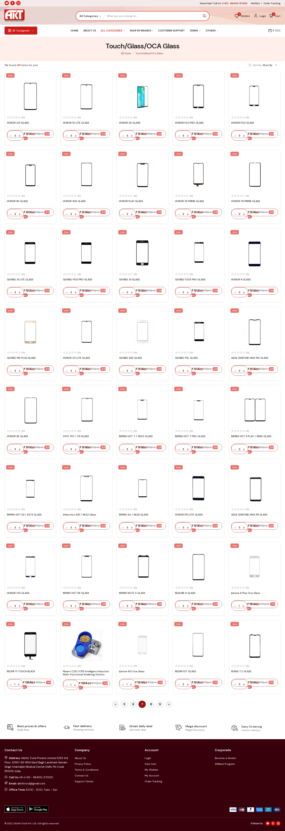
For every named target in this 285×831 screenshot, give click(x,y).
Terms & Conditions (87, 769)
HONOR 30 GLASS (129, 122)
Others (212, 30)
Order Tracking (272, 3)
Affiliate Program (225, 764)
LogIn (148, 758)
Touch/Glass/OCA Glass (149, 53)
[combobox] (90, 16)
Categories (21, 31)
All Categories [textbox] (89, 16)
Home (74, 30)
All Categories (113, 30)
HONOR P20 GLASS (242, 122)
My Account (152, 775)
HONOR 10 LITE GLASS (76, 122)
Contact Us (81, 775)
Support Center (84, 781)
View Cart (150, 764)
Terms (195, 30)
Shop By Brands (141, 30)
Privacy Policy (83, 764)
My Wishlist (151, 769)
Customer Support (171, 30)
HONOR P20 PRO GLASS (189, 122)
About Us (89, 30)
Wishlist (255, 3)
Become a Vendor (225, 758)
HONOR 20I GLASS (18, 122)
